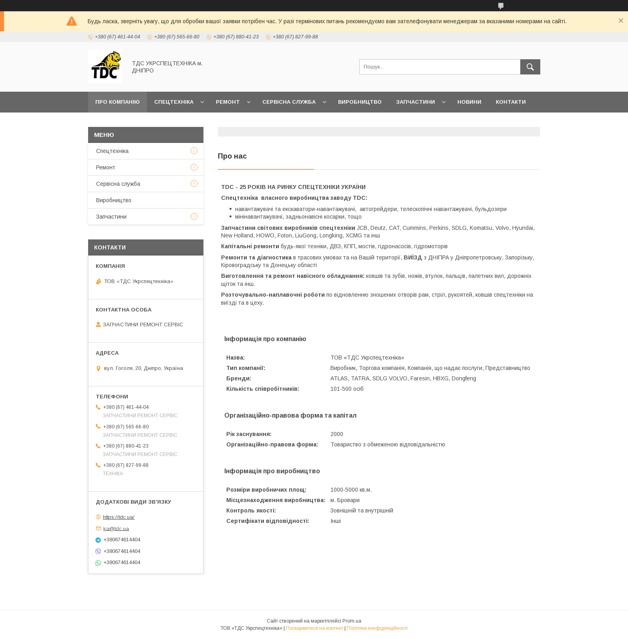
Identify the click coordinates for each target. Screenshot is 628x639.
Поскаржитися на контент (314, 628)
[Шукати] (530, 66)
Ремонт (228, 102)
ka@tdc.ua (116, 528)
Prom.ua (351, 621)
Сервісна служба (289, 102)
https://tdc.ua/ (119, 517)
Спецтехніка (173, 102)
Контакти (511, 102)
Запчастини (415, 102)
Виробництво (360, 102)
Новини (469, 102)
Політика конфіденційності (377, 628)
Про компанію (117, 102)
